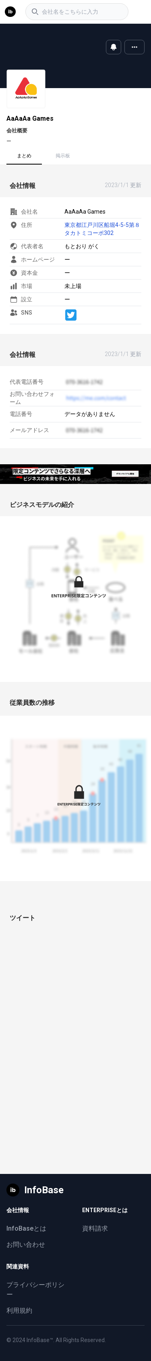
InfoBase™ (40, 1340)
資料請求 (95, 1228)
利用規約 (19, 1310)
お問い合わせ (25, 1244)
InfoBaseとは (26, 1228)
